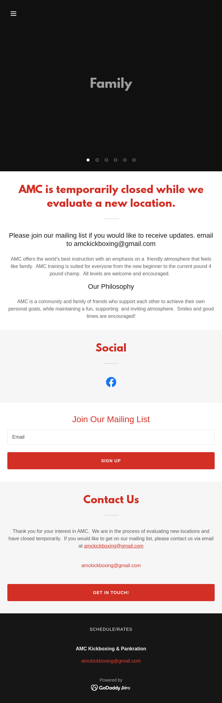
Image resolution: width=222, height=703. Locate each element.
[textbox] (111, 437)
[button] (88, 160)
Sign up (111, 460)
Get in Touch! (111, 592)
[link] (111, 383)
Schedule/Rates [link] (111, 629)
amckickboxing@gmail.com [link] (111, 565)
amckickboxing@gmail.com (113, 546)
